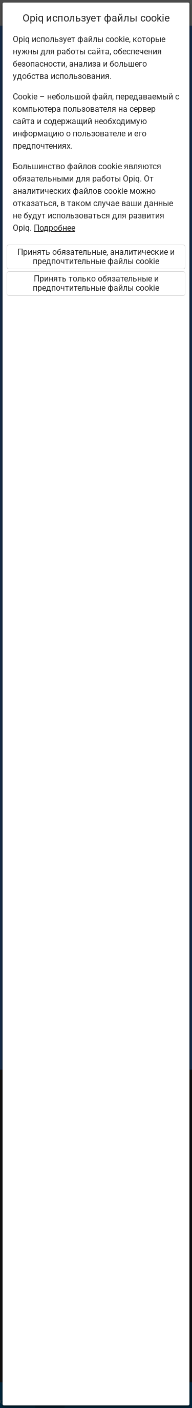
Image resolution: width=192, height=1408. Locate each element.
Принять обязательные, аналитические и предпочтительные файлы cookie (96, 256)
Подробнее (54, 228)
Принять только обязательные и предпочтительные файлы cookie (96, 283)
